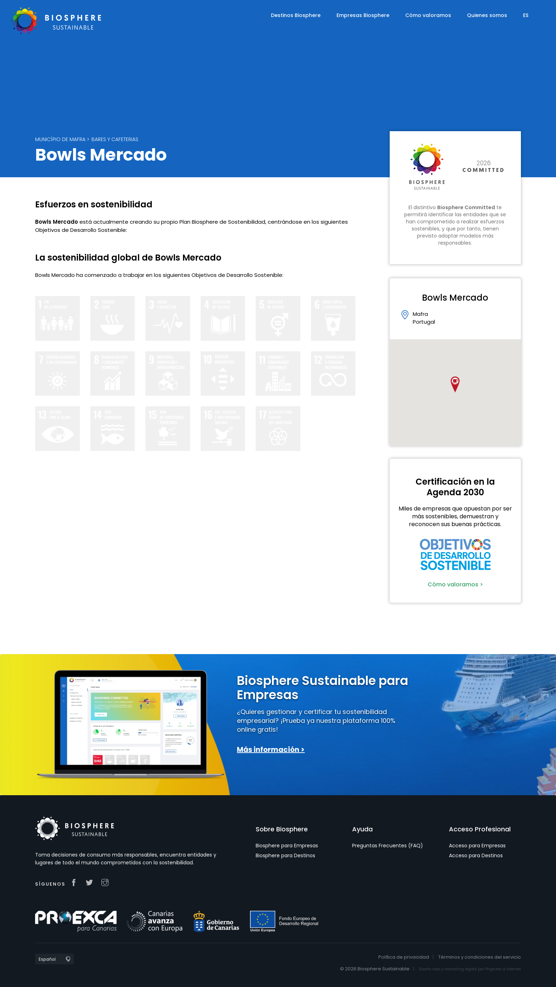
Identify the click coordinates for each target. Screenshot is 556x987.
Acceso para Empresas (477, 845)
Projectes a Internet (503, 969)
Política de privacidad (403, 957)
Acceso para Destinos (476, 855)
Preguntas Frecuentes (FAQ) (387, 845)
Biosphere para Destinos (285, 855)
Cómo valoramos (428, 15)
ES (525, 15)
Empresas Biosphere (363, 15)
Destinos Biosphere (296, 15)
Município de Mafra (60, 139)
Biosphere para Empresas (287, 845)
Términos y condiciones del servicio (479, 957)
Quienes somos (487, 15)
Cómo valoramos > (455, 584)
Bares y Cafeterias (114, 139)
